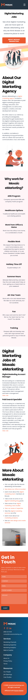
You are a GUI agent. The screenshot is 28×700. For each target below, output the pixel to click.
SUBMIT (5, 608)
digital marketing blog (12, 501)
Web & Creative (8, 650)
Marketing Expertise (10, 645)
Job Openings (8, 674)
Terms (5, 664)
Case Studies (7, 677)
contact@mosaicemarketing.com (13, 634)
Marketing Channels (10, 642)
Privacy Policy (8, 661)
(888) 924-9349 (8, 632)
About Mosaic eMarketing (14, 40)
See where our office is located (15, 489)
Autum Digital (18, 690)
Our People (7, 672)
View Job (5, 395)
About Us (7, 658)
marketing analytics (11, 518)
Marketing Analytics (10, 647)
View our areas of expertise (14, 508)
